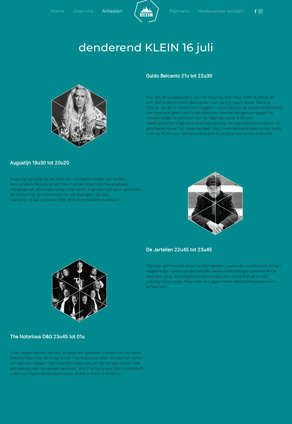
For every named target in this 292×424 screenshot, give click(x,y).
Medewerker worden (221, 11)
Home (57, 11)
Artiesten (112, 11)
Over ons (83, 11)
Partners (179, 11)
